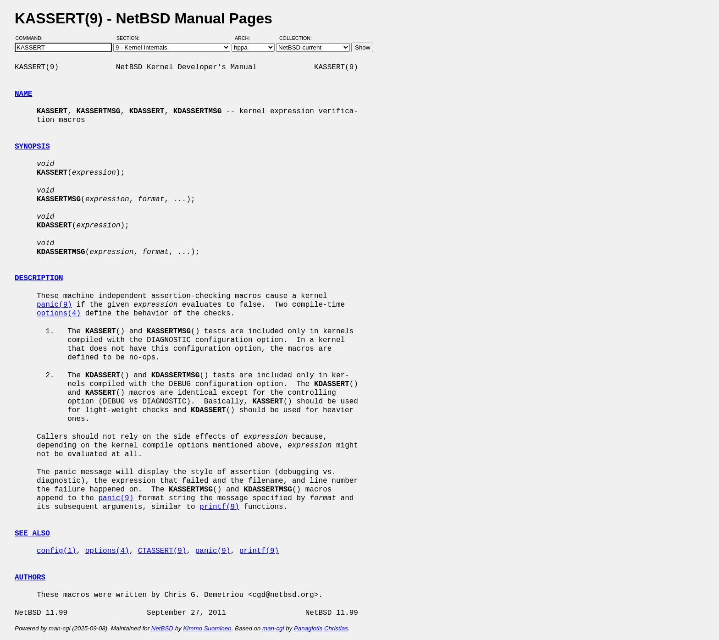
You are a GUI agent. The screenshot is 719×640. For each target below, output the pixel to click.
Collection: (295, 38)
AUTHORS (30, 578)
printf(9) (219, 507)
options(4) (59, 314)
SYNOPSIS (32, 147)
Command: (32, 38)
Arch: (246, 38)
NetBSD (162, 628)
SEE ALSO (32, 534)
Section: (130, 38)
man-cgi (273, 628)
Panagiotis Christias (321, 628)
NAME (23, 94)
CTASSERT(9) (162, 551)
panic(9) (54, 305)
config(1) (56, 551)
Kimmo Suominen (207, 628)
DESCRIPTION (39, 278)
